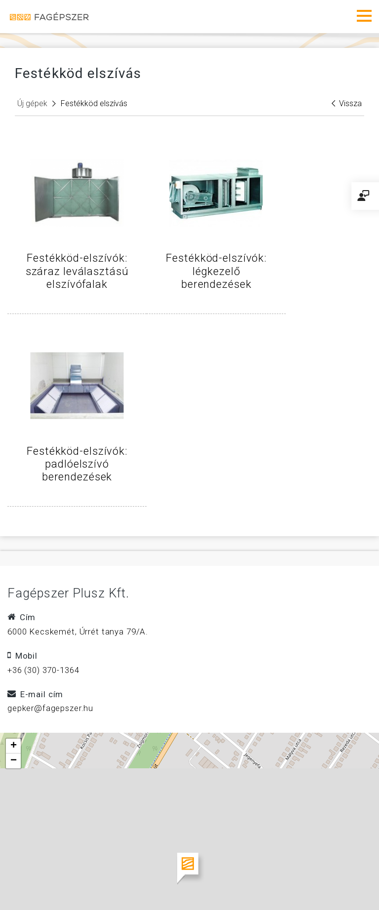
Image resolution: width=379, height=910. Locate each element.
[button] (189, 689)
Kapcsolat (156, 859)
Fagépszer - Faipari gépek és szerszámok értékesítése (49, 16)
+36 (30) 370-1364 (43, 490)
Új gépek (32, 103)
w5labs (340, 885)
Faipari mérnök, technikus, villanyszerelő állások (123, 873)
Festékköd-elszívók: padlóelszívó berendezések (311, 271)
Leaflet (363, 820)
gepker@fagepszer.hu (50, 529)
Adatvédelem (225, 859)
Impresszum (47, 859)
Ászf (105, 859)
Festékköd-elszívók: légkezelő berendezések (189, 271)
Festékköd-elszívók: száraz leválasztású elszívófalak (68, 277)
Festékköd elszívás (94, 103)
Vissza (347, 103)
